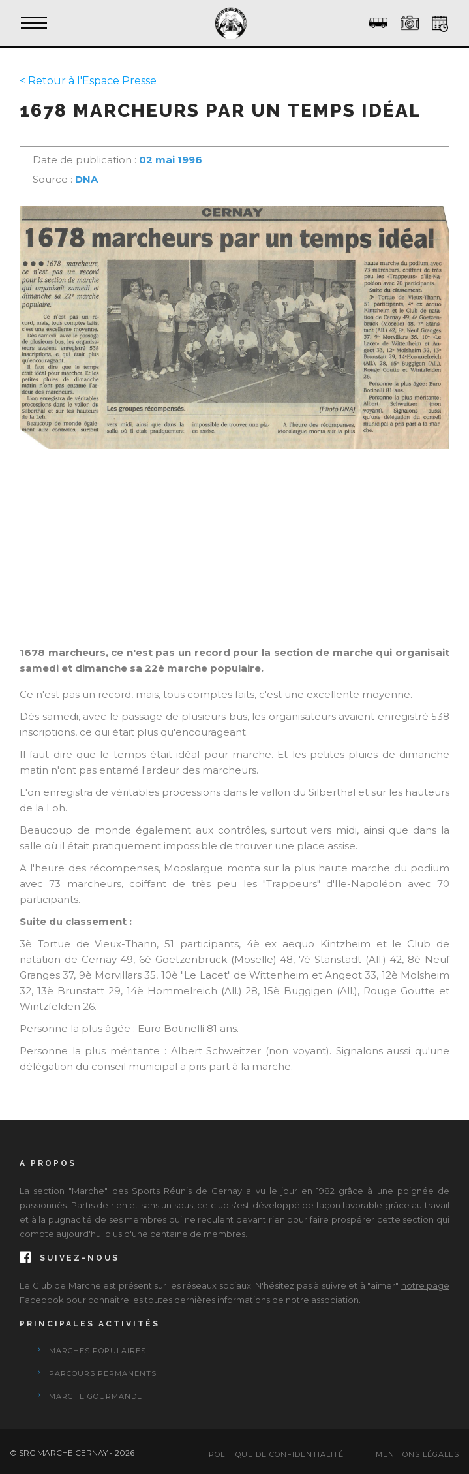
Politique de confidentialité (276, 1454)
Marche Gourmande (95, 1396)
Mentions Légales (417, 1454)
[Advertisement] (234, 553)
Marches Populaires (97, 1350)
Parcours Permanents (103, 1373)
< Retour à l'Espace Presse (88, 80)
